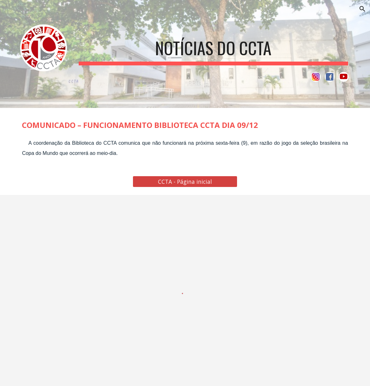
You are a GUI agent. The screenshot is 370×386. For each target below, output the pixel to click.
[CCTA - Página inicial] (185, 181)
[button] (362, 9)
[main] (213, 47)
